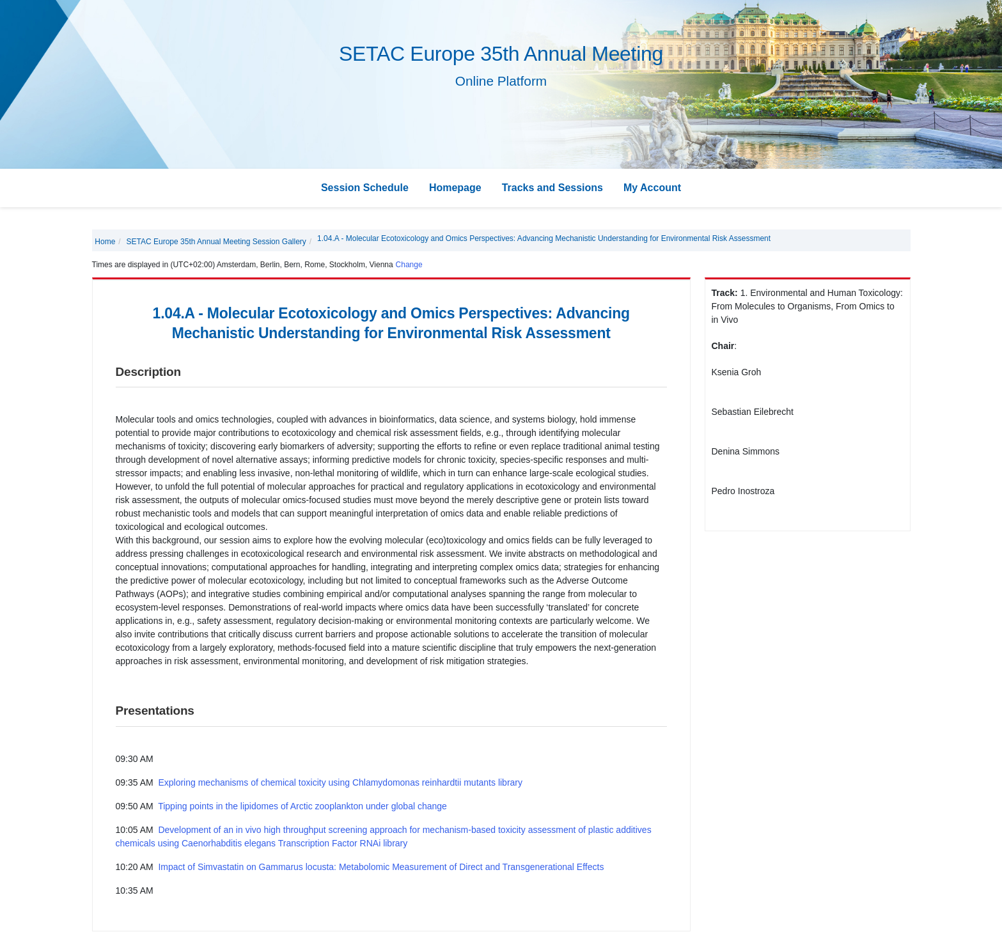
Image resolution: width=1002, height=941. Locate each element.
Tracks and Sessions (552, 187)
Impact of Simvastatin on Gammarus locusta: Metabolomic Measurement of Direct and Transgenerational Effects (381, 867)
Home (105, 241)
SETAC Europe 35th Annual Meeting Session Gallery (216, 241)
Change (409, 264)
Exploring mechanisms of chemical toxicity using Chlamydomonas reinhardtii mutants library (340, 782)
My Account (652, 187)
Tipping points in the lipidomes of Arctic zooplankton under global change (302, 806)
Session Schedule (365, 187)
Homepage (455, 187)
